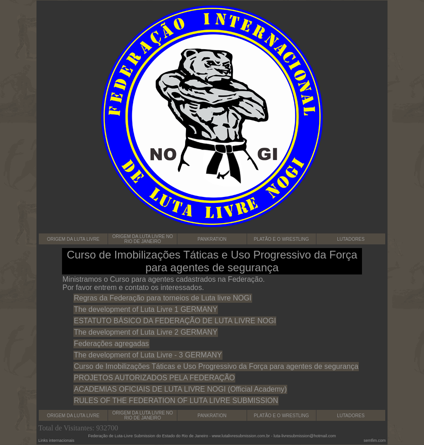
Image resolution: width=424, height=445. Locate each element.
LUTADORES (350, 239)
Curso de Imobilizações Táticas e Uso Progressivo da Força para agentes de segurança (216, 366)
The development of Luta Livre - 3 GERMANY (148, 355)
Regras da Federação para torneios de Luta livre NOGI (163, 298)
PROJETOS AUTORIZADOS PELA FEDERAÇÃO (154, 378)
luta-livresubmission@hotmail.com (305, 436)
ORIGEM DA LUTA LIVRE (73, 239)
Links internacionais (56, 440)
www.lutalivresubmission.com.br (241, 436)
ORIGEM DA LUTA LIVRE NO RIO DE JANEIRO (142, 239)
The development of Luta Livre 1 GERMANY (145, 309)
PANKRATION (212, 239)
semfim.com (374, 440)
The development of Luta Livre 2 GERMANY (145, 332)
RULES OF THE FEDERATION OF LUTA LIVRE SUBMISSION (176, 400)
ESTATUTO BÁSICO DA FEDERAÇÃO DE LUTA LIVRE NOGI (175, 321)
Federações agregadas (111, 343)
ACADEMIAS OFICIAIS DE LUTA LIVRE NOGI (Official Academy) (180, 389)
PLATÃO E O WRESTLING (281, 239)
